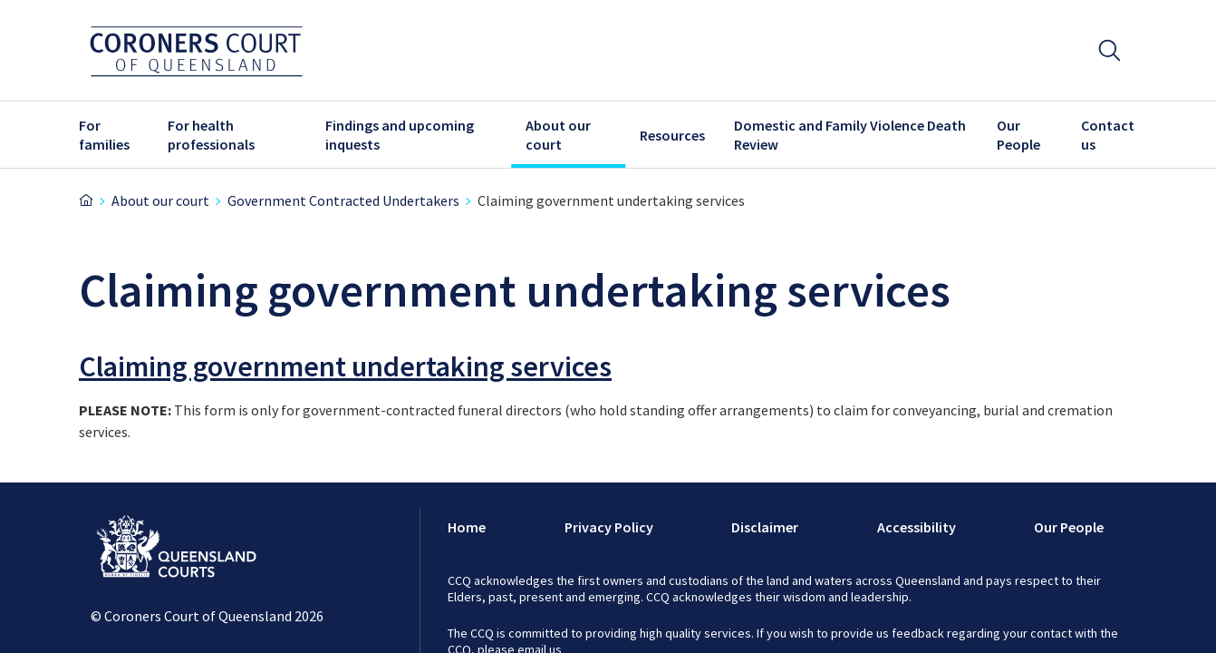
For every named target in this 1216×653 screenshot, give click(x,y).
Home (467, 527)
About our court (558, 134)
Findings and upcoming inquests (399, 134)
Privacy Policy (609, 527)
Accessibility (916, 527)
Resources (672, 135)
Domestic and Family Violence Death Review (850, 134)
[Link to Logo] (177, 549)
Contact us (1107, 134)
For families (104, 134)
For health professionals (211, 134)
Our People (1018, 134)
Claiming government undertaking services (345, 366)
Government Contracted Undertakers (343, 200)
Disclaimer (764, 527)
